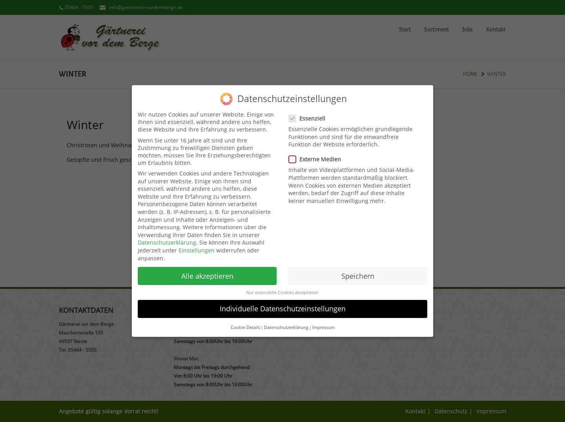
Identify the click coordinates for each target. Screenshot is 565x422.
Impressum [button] (323, 323)
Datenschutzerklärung (167, 238)
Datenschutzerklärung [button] (286, 323)
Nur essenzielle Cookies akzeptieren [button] (282, 288)
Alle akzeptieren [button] (207, 271)
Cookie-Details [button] (245, 323)
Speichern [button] (357, 271)
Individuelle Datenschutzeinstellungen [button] (283, 304)
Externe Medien (317, 155)
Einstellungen (197, 246)
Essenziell (309, 114)
